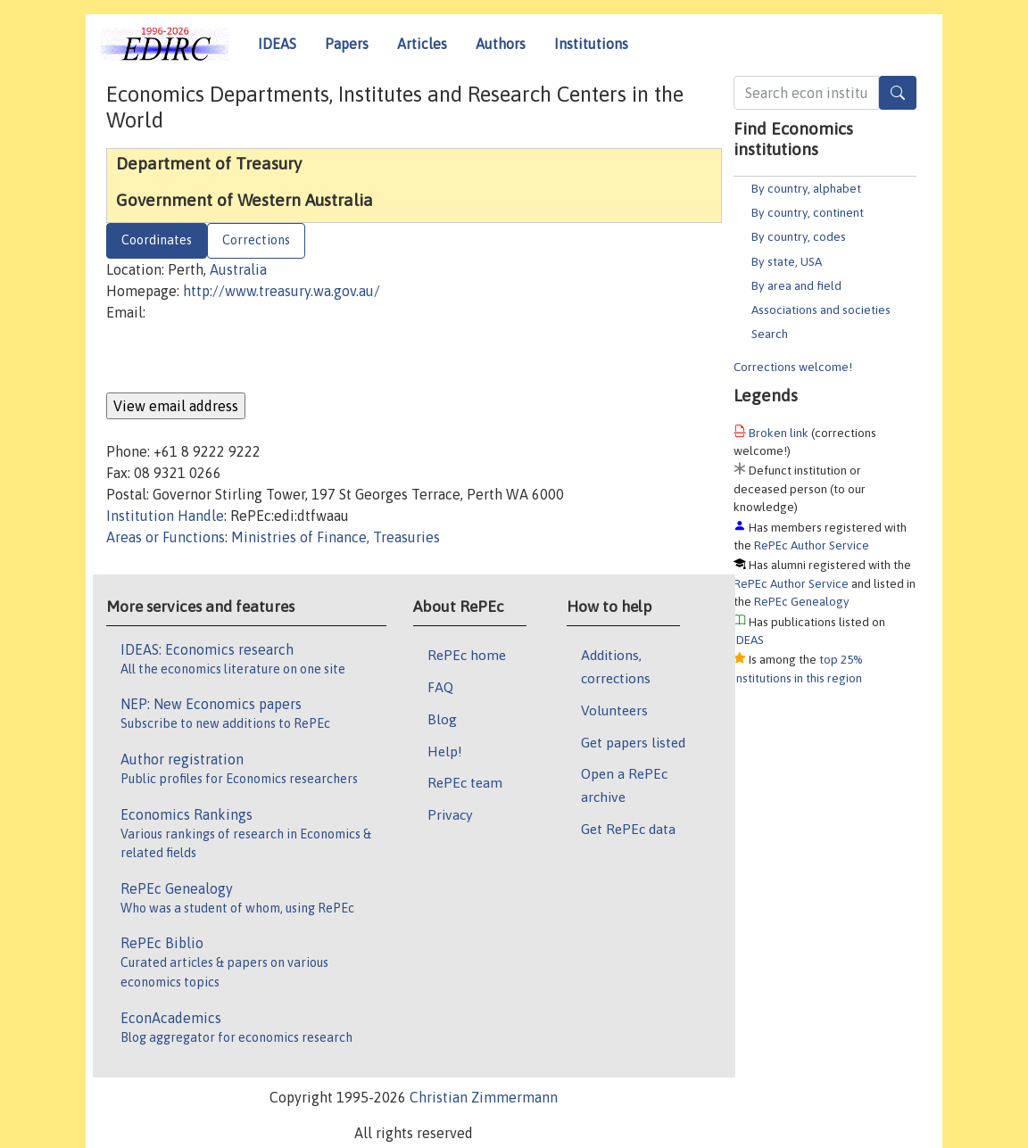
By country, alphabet (806, 188)
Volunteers (614, 710)
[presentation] (241, 357)
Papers (347, 44)
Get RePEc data (628, 829)
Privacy (449, 814)
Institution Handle (165, 516)
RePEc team (464, 782)
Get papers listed (633, 742)
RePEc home (466, 655)
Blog (442, 719)
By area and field (796, 285)
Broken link (778, 432)
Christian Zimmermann (484, 1097)
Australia (238, 269)
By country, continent (807, 212)
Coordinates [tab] (156, 240)
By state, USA (786, 261)
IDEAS (277, 44)
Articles (422, 44)
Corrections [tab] (256, 240)
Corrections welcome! (793, 366)
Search (769, 333)
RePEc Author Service (811, 545)
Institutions (591, 44)
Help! (444, 751)
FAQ (440, 687)
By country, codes (798, 236)
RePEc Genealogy (802, 601)
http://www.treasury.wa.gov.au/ (281, 291)
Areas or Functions (165, 537)
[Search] (897, 93)
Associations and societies (821, 309)
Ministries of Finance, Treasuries (335, 537)
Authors (501, 44)
